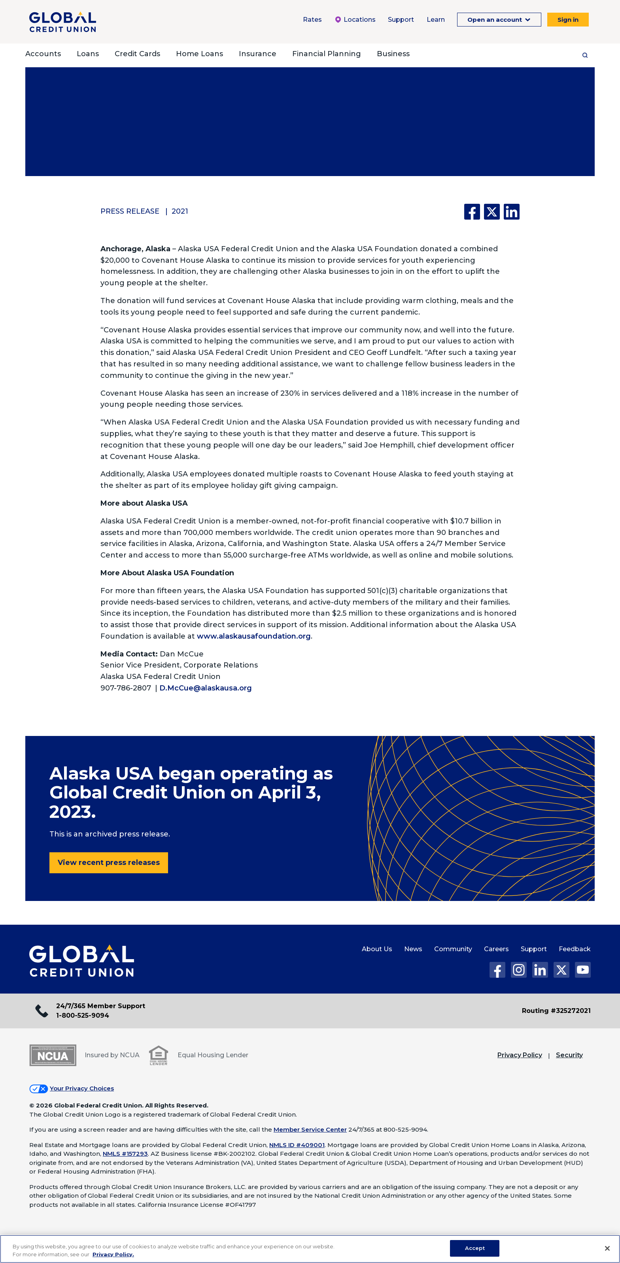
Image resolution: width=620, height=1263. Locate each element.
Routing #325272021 (556, 1011)
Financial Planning (326, 53)
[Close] (607, 1248)
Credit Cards (137, 53)
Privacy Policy (519, 1055)
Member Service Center (310, 1129)
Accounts (43, 53)
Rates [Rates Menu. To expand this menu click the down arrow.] (312, 19)
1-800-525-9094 (82, 1015)
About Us (377, 949)
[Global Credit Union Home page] (81, 961)
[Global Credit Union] (62, 21)
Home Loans (199, 53)
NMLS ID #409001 (297, 1145)
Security (569, 1055)
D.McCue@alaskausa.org (205, 688)
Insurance (257, 53)
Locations (355, 19)
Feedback (575, 949)
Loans (88, 53)
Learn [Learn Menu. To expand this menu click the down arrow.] (436, 19)
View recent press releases (109, 862)
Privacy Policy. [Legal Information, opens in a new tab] (113, 1254)
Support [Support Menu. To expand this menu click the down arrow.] (401, 19)
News (413, 949)
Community (453, 949)
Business (393, 53)
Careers (496, 949)
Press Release (129, 211)
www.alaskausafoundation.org (254, 636)
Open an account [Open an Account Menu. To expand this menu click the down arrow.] (495, 19)
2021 (180, 211)
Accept (475, 1248)
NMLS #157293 (125, 1153)
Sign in (568, 19)
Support (534, 949)
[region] (310, 1249)
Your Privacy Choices (82, 1088)
